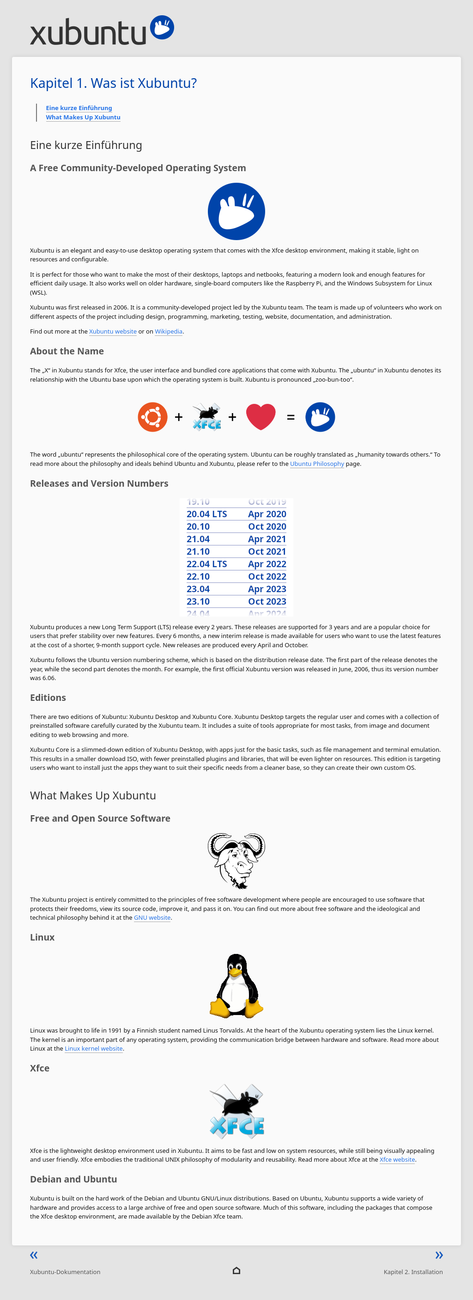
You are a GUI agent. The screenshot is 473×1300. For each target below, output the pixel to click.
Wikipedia (168, 331)
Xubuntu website (113, 331)
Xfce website (397, 1159)
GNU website (152, 917)
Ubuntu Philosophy (317, 463)
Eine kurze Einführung (79, 108)
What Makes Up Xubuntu (83, 117)
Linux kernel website (93, 1048)
